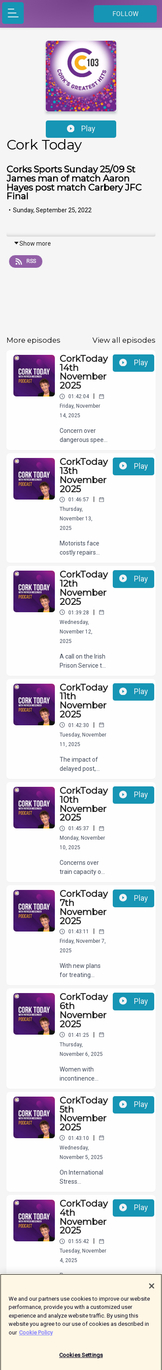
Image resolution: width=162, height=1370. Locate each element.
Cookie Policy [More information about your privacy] (36, 1335)
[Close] (151, 1289)
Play (81, 128)
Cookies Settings (81, 1358)
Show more (32, 243)
